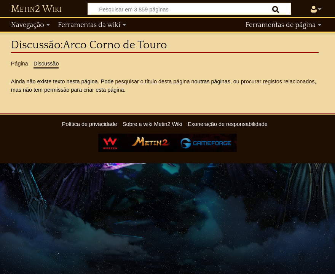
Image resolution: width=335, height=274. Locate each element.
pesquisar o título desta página (152, 81)
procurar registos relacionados (278, 81)
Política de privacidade (89, 124)
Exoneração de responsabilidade (228, 124)
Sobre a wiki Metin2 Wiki (152, 124)
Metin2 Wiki (36, 9)
